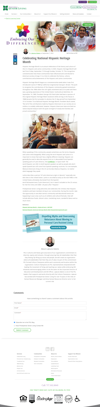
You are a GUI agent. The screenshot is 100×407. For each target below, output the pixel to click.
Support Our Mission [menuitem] (50, 14)
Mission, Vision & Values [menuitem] (56, 356)
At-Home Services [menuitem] (21, 371)
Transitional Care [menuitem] (20, 361)
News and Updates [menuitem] (78, 14)
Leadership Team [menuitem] (55, 366)
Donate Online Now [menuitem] (72, 356)
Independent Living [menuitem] (21, 356)
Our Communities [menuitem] (25, 14)
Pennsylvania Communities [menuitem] (40, 356)
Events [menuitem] (52, 373)
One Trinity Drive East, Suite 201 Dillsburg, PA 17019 (50, 390)
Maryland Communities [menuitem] (39, 361)
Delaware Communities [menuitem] (39, 359)
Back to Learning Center (12, 18)
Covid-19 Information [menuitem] (55, 375)
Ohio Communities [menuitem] (38, 363)
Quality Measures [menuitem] (55, 363)
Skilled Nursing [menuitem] (20, 363)
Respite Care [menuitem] (20, 368)
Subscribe (88, 25)
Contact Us (50, 379)
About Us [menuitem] (37, 14)
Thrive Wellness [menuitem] (54, 361)
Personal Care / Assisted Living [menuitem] (23, 359)
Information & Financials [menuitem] (56, 371)
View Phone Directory (89, 7)
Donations (92, 2)
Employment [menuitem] (54, 359)
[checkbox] (50, 322)
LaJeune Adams (36, 53)
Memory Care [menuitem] (20, 366)
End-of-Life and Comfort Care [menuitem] (23, 373)
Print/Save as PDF (72, 53)
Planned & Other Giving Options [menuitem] (75, 361)
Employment (80, 2)
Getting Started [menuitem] (64, 14)
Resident (76, 7)
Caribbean (51, 162)
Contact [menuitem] (89, 14)
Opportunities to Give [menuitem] (73, 359)
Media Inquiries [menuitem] (54, 368)
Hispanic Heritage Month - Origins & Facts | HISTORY (37, 207)
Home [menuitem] (6, 14)
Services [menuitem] (13, 14)
